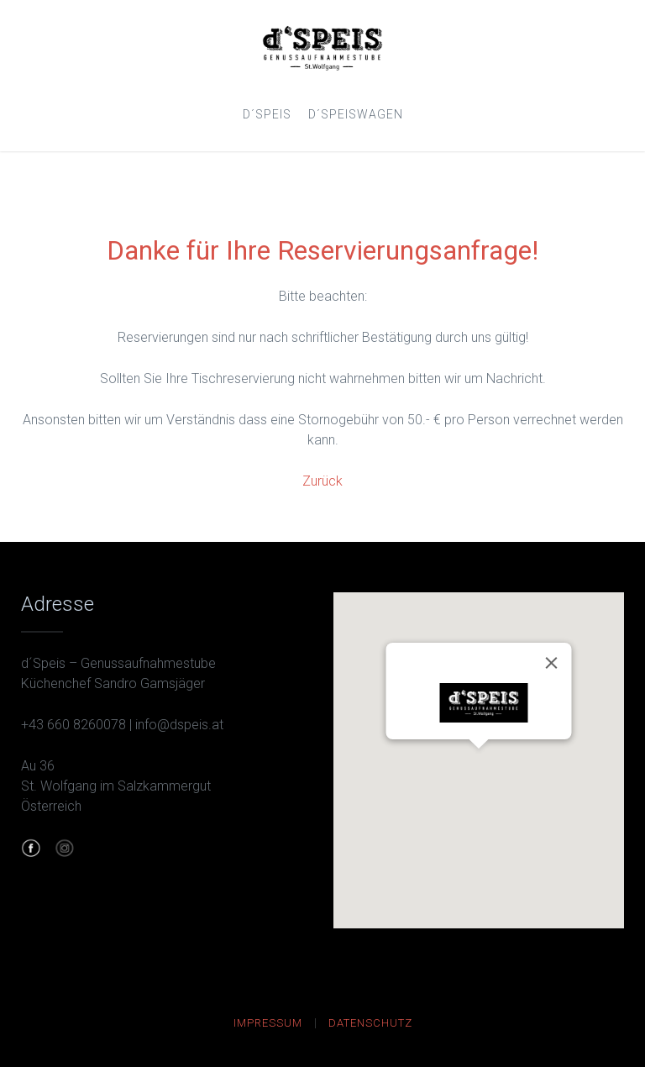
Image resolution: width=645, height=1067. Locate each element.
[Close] (551, 663)
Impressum (267, 1023)
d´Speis (267, 114)
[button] (479, 764)
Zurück (322, 481)
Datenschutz (370, 1023)
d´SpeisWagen (355, 114)
